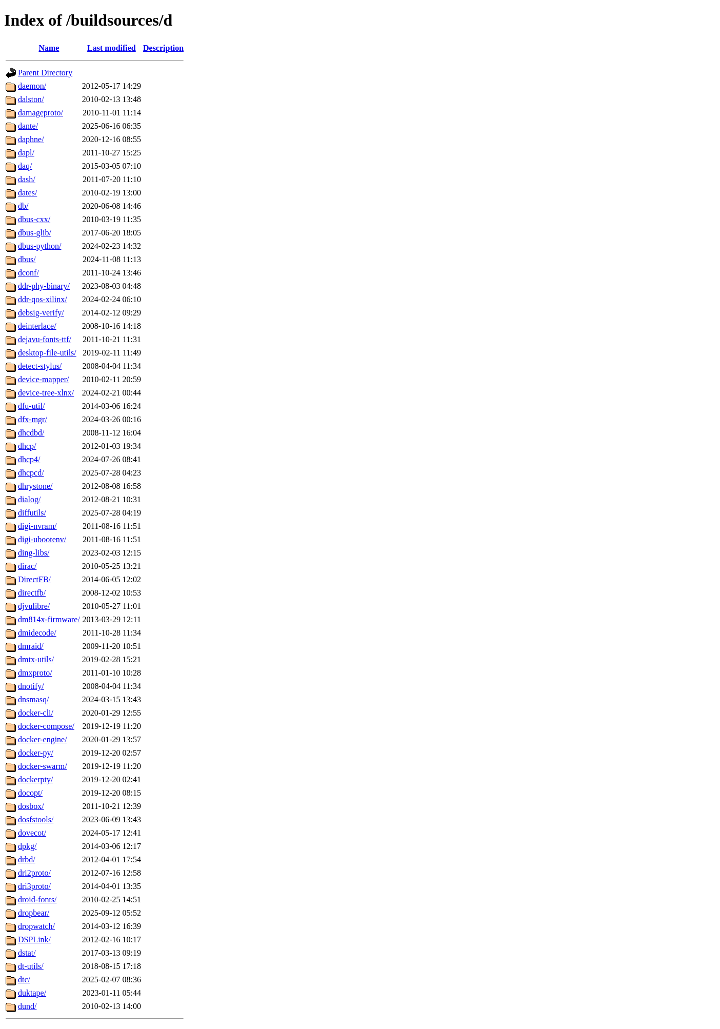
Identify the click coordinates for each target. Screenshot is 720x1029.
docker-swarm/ (42, 766)
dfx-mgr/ (32, 419)
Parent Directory (45, 72)
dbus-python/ (39, 246)
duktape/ (32, 992)
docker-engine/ (42, 739)
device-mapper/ (43, 379)
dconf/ (28, 272)
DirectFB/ (34, 579)
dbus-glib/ (34, 232)
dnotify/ (31, 686)
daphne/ (31, 139)
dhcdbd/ (31, 432)
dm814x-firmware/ (49, 619)
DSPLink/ (34, 939)
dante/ (28, 126)
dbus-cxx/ (34, 219)
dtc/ (24, 979)
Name (48, 48)
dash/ (26, 179)
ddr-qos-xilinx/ (42, 299)
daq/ (25, 166)
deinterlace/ (37, 326)
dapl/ (26, 152)
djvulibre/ (34, 606)
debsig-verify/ (41, 312)
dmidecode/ (37, 632)
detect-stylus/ (40, 366)
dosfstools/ (35, 819)
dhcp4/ (29, 459)
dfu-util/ (31, 406)
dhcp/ (27, 446)
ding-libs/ (33, 552)
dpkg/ (27, 846)
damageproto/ (40, 112)
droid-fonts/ (37, 899)
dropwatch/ (36, 926)
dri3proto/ (34, 886)
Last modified (111, 48)
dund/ (27, 1006)
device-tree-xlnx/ (46, 392)
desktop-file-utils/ (47, 352)
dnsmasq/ (33, 699)
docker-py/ (35, 752)
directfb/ (32, 592)
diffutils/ (32, 512)
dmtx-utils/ (36, 659)
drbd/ (26, 859)
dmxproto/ (35, 672)
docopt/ (30, 792)
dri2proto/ (34, 872)
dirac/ (27, 566)
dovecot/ (32, 832)
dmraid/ (31, 646)
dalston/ (31, 99)
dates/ (27, 192)
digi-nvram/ (37, 526)
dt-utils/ (31, 966)
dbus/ (27, 259)
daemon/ (32, 86)
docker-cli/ (35, 712)
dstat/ (27, 952)
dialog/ (29, 499)
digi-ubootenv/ (42, 539)
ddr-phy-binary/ (44, 286)
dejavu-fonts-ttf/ (44, 339)
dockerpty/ (35, 779)
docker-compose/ (46, 726)
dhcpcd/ (31, 472)
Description (163, 48)
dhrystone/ (35, 486)
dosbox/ (31, 806)
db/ (23, 206)
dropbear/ (33, 912)
